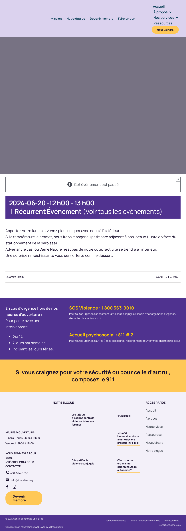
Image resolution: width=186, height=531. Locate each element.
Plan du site (57, 526)
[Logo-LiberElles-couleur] (20, 5)
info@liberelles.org (22, 480)
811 (121, 335)
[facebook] (7, 487)
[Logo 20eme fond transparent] (19, 400)
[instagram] (14, 487)
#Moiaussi (123, 415)
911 (110, 379)
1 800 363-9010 (117, 308)
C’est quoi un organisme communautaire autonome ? (127, 465)
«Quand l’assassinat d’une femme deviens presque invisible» (128, 438)
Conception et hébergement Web (22, 526)
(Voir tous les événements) (122, 211)
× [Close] (178, 179)
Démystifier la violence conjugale (83, 461)
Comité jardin (15, 276)
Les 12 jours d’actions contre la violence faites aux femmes (83, 419)
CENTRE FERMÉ (167, 276)
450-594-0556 (19, 473)
